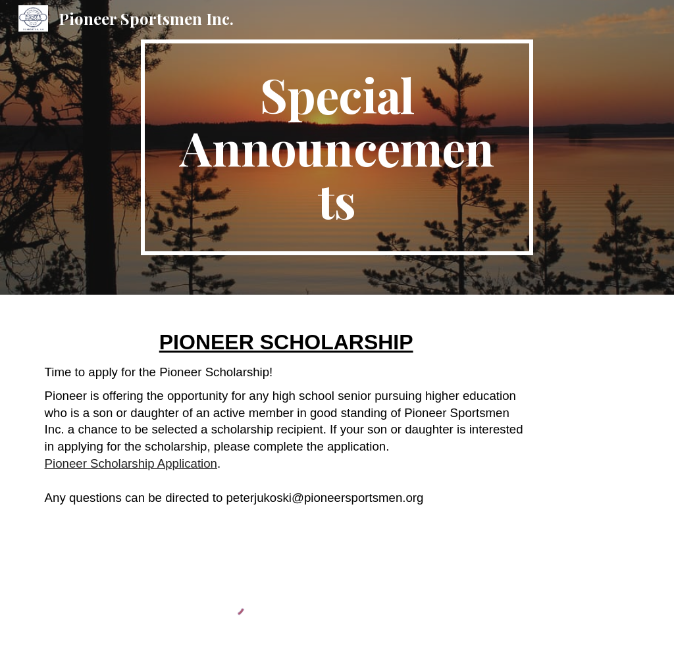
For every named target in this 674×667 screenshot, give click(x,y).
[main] (336, 147)
